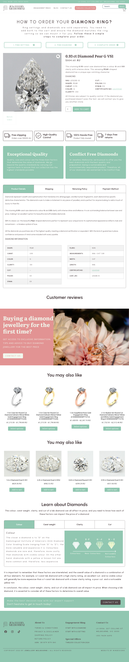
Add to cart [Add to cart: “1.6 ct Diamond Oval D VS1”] (17, 489)
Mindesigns (119, 650)
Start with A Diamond (76, 628)
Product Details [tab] (18, 189)
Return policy (43, 639)
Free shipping (19, 134)
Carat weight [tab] (49, 524)
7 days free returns (111, 136)
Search (121, 6)
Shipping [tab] (49, 189)
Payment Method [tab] (111, 189)
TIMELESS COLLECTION (85, 8)
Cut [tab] (109, 524)
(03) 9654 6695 (104, 636)
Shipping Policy (44, 635)
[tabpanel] (64, 240)
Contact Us (102, 622)
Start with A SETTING (75, 632)
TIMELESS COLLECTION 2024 (77, 642)
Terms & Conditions (46, 628)
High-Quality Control (50, 136)
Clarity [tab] (79, 524)
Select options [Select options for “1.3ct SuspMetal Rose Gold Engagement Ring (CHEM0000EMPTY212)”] (80, 426)
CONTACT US (66, 8)
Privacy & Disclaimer (47, 632)
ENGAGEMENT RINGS (43, 8)
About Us (39, 622)
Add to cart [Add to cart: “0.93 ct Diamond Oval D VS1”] (112, 489)
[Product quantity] (68, 109)
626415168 (117, 89)
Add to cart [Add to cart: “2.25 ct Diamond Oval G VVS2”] (49, 489)
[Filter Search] (114, 6)
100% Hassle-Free (83, 134)
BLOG (56, 8)
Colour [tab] (19, 524)
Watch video (10, 118)
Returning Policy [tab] (79, 189)
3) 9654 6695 (22, 2)
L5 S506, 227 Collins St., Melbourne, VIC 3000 (101, 2)
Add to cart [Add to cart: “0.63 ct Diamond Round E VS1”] (80, 489)
